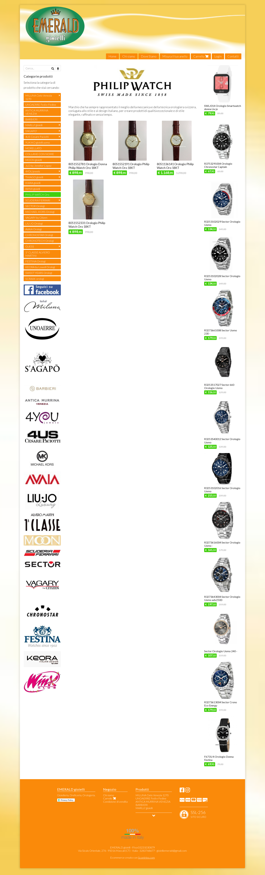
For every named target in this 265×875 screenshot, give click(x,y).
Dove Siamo (148, 56)
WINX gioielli (32, 188)
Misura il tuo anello (174, 56)
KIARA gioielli (32, 182)
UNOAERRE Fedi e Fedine (40, 104)
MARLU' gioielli (33, 125)
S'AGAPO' (31, 131)
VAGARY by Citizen (36, 217)
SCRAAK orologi (34, 278)
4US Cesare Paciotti (37, 136)
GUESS (29, 246)
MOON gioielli (33, 159)
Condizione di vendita (115, 801)
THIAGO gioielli (34, 177)
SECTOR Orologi (35, 206)
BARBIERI (31, 119)
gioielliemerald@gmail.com (172, 850)
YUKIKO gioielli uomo (37, 142)
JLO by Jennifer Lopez (38, 165)
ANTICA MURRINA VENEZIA (36, 112)
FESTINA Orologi (35, 261)
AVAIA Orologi (33, 229)
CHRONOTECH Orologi (39, 240)
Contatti (233, 56)
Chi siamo (128, 56)
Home (112, 56)
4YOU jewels (32, 171)
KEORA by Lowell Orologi (40, 267)
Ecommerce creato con (132, 857)
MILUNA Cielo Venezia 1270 (38, 97)
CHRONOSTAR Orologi (39, 235)
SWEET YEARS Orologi (38, 272)
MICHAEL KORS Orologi (39, 211)
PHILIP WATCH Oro (37, 194)
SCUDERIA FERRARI (37, 200)
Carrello (200, 56)
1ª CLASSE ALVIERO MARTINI (37, 254)
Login (218, 56)
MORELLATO (33, 148)
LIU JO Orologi (34, 223)
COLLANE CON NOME (39, 154)
